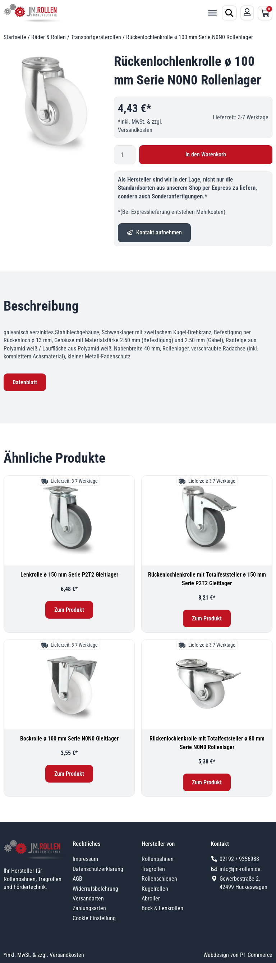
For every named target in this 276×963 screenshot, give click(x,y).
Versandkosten (135, 130)
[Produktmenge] (124, 154)
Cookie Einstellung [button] (94, 918)
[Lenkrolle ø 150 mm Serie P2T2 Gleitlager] (69, 520)
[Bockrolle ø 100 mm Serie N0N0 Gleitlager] (69, 684)
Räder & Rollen (48, 37)
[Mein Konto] (247, 12)
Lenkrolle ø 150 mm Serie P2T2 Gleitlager (69, 574)
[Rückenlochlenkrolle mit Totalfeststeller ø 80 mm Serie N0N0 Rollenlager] (207, 684)
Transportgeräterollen (96, 37)
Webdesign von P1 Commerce (237, 954)
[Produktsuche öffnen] (229, 12)
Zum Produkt (69, 609)
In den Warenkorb (205, 154)
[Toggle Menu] (212, 12)
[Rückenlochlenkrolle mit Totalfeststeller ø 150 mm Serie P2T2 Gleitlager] (207, 520)
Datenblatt (25, 382)
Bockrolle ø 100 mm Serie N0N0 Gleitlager (69, 738)
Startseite (15, 37)
